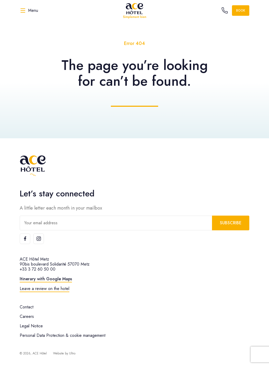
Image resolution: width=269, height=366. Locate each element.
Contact (26, 307)
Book (240, 10)
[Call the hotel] (224, 10)
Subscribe (230, 223)
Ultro (72, 353)
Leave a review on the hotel (44, 289)
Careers (27, 316)
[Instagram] (38, 238)
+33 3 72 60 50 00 (37, 269)
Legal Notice (31, 326)
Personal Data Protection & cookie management (62, 335)
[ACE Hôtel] (134, 10)
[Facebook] (25, 238)
